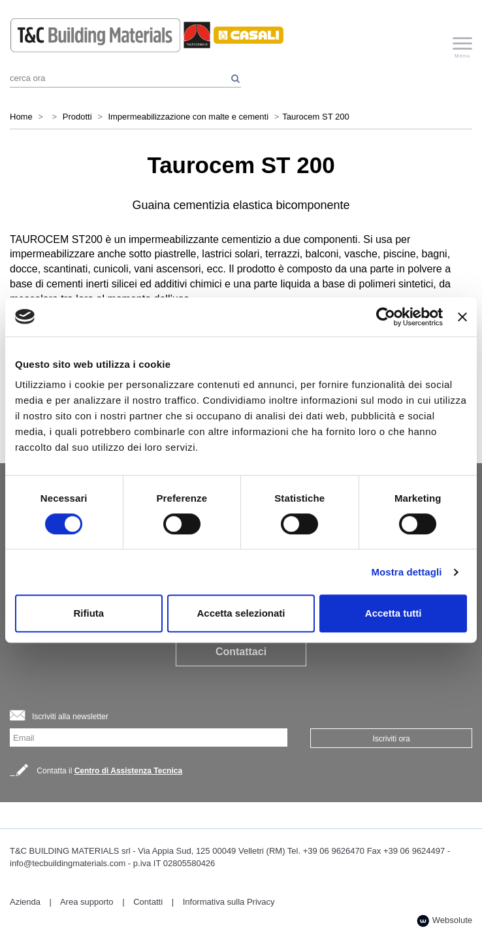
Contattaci (241, 651)
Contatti (148, 902)
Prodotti (77, 117)
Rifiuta (88, 613)
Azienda (25, 902)
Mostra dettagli (406, 571)
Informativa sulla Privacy (229, 902)
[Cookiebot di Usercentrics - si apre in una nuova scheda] (386, 317)
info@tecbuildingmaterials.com (67, 863)
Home (21, 117)
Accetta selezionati (241, 613)
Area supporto (87, 902)
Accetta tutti (393, 613)
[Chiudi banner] (462, 316)
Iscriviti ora (391, 738)
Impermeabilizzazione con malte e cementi (188, 117)
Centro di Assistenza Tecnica (128, 770)
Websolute (444, 921)
